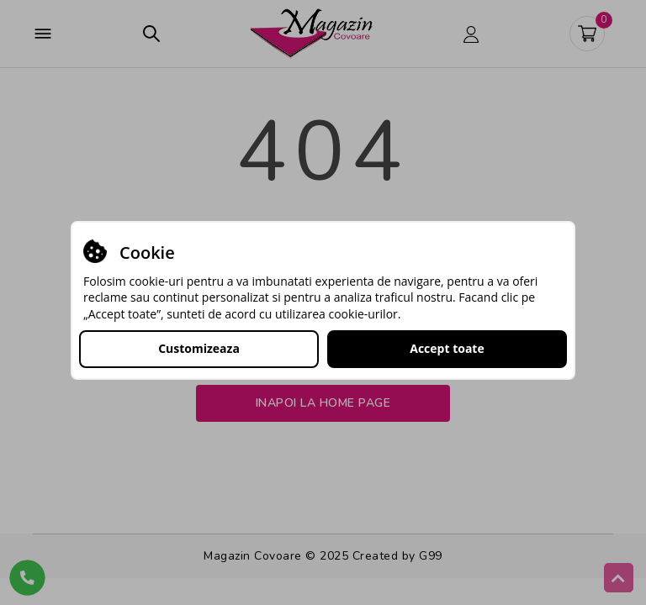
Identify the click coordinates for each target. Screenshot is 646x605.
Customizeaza (199, 348)
